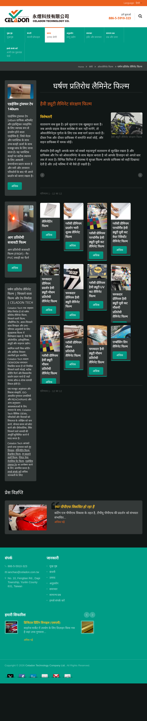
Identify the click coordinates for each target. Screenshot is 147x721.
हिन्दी (138, 3)
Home (81, 66)
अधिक (14, 186)
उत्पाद (54, 35)
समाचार (94, 35)
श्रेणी (91, 66)
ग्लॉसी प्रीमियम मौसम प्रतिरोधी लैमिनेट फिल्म (73, 349)
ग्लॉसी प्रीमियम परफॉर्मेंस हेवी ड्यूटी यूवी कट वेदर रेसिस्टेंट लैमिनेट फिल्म (121, 232)
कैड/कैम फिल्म (14, 454)
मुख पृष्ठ (15, 35)
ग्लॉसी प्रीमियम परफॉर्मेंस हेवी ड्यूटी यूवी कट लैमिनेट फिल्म (97, 240)
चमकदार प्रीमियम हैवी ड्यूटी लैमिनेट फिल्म (72, 299)
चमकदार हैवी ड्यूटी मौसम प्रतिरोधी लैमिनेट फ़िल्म (96, 355)
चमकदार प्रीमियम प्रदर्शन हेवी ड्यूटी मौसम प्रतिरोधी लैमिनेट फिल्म (49, 290)
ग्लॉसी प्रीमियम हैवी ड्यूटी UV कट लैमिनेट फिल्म (97, 289)
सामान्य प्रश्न (114, 35)
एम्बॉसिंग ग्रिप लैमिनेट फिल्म (120, 344)
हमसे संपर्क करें (14, 52)
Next (92, 615)
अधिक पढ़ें (59, 521)
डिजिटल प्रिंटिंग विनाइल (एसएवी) (42, 623)
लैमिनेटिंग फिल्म (23, 450)
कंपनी (35, 35)
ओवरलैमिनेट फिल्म (105, 66)
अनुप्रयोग (74, 35)
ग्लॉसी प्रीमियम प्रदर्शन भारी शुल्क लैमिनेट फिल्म (73, 230)
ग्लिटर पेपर (23, 457)
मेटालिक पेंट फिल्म (16, 461)
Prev (87, 615)
